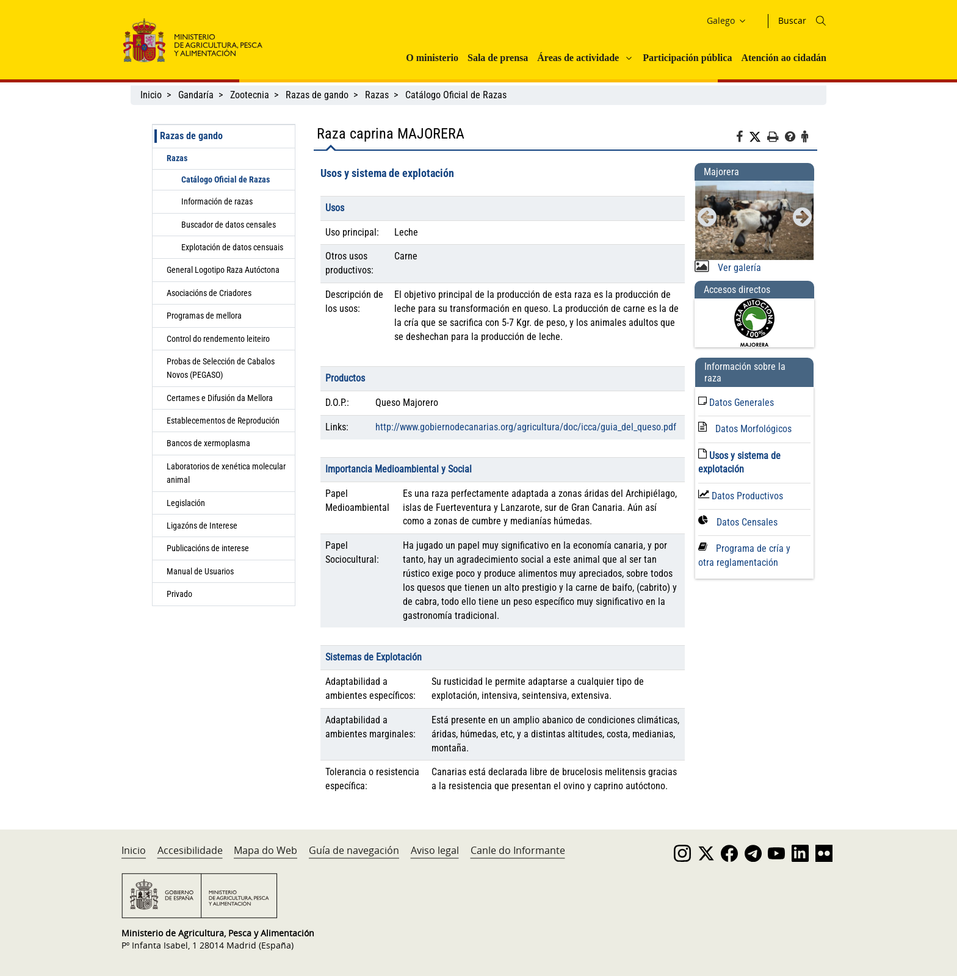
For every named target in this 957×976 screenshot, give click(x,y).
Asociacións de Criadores (209, 293)
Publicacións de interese (209, 548)
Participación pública (687, 57)
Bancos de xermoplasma (208, 443)
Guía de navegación (354, 850)
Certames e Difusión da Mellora (220, 398)
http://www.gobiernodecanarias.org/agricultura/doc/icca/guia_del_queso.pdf (525, 427)
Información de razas (217, 201)
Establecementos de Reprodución (223, 420)
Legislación (186, 503)
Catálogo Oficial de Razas (457, 95)
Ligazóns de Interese (202, 525)
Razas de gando (317, 95)
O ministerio (432, 57)
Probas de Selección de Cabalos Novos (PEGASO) (221, 368)
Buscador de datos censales (228, 225)
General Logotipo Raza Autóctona (223, 270)
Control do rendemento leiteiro (218, 339)
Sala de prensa (498, 57)
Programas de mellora (204, 315)
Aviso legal (435, 850)
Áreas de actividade (578, 57)
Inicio (151, 95)
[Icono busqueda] (821, 20)
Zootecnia (249, 95)
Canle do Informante (518, 850)
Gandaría (196, 95)
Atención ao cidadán (783, 57)
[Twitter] (758, 137)
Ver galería (738, 267)
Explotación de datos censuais (232, 247)
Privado (179, 594)
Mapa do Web (265, 850)
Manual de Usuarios (200, 571)
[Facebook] (742, 138)
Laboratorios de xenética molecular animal (226, 473)
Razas (377, 95)
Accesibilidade (190, 850)
